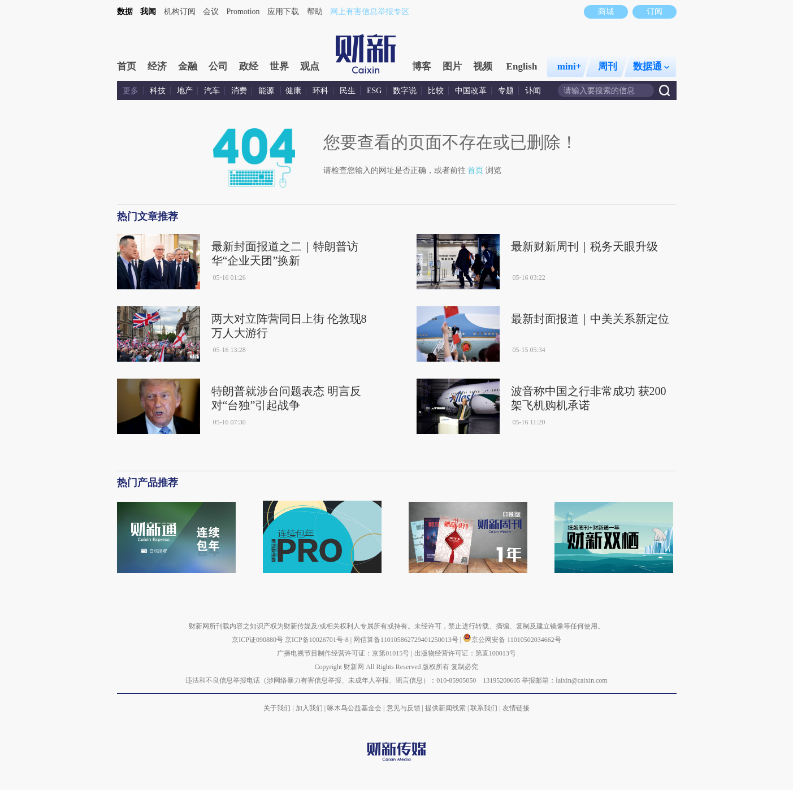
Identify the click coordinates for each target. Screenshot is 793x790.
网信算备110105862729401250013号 (406, 640)
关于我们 (277, 708)
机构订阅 (180, 11)
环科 (320, 90)
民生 (348, 90)
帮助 (315, 11)
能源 (267, 90)
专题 (506, 90)
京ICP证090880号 (257, 640)
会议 (211, 11)
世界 (279, 66)
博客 (421, 66)
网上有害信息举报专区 (369, 11)
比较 (436, 90)
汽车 (212, 90)
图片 (452, 66)
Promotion (243, 11)
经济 (157, 66)
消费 (239, 90)
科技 (158, 90)
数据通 (651, 66)
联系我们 (483, 708)
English (522, 66)
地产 (185, 90)
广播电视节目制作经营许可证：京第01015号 (343, 653)
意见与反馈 (404, 708)
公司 (218, 66)
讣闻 (533, 90)
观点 (309, 66)
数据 (125, 11)
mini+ (569, 66)
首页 (126, 66)
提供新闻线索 (445, 708)
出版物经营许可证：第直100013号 (465, 653)
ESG (374, 90)
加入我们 (309, 708)
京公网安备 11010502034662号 (512, 640)
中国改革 (471, 90)
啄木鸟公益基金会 (355, 708)
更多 (130, 90)
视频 (482, 66)
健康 (293, 90)
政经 (248, 66)
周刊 (607, 66)
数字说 (405, 90)
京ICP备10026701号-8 (317, 640)
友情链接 (516, 708)
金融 (187, 66)
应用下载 (283, 11)
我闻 (148, 11)
